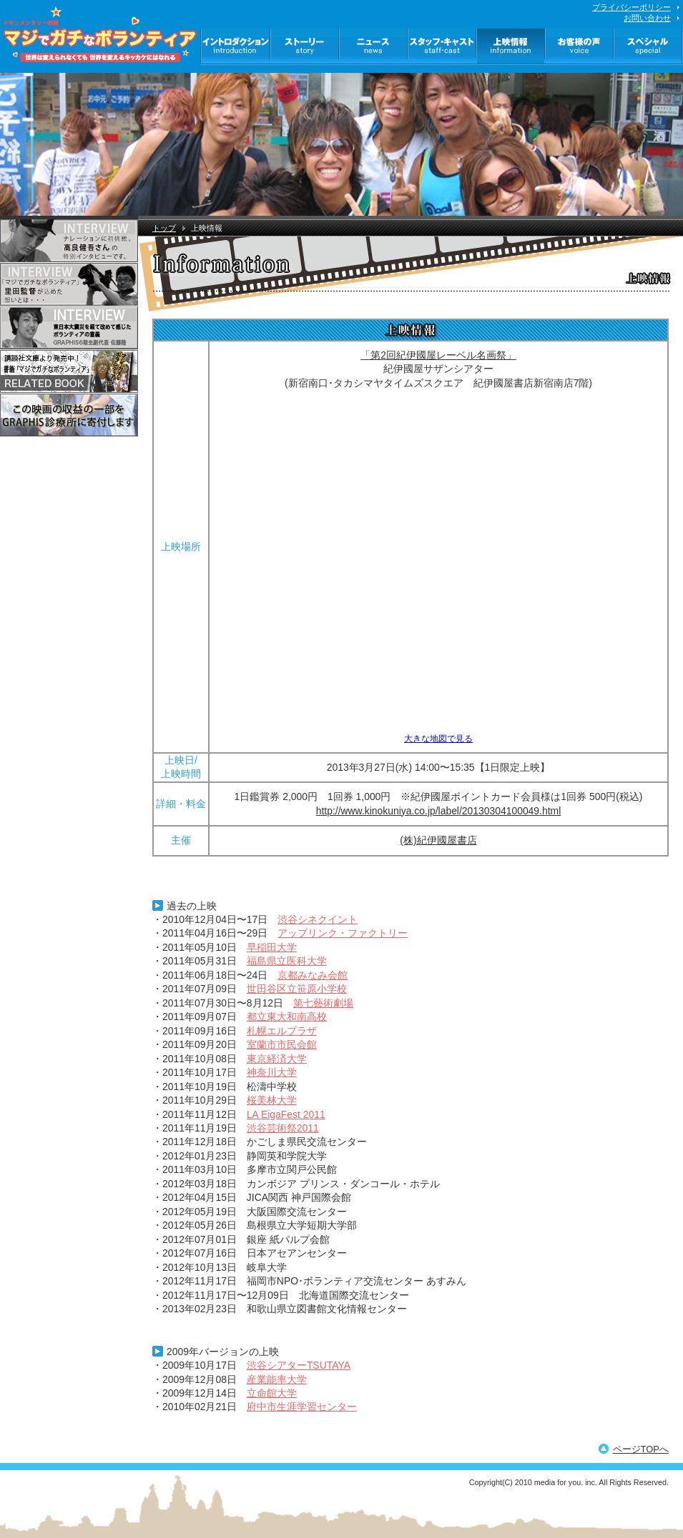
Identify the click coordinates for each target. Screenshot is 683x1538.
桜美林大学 (272, 1100)
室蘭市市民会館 (282, 1044)
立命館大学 (272, 1393)
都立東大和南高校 (287, 1016)
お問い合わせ (647, 18)
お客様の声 (580, 47)
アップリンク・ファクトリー (342, 933)
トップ (164, 228)
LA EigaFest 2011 (286, 1114)
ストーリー (305, 47)
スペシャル (648, 47)
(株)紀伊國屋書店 (438, 840)
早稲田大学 (272, 947)
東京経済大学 (277, 1058)
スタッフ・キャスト (442, 47)
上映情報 (511, 47)
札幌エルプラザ (282, 1031)
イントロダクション (235, 47)
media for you (557, 1482)
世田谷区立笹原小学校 (297, 988)
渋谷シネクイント (317, 919)
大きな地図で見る (438, 738)
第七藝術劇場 (323, 1003)
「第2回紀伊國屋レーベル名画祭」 (438, 355)
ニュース (374, 47)
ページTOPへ (641, 1449)
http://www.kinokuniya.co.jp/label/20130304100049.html (438, 811)
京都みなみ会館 (312, 975)
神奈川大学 (272, 1072)
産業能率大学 (277, 1379)
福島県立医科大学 (287, 961)
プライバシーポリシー (631, 7)
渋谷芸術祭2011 (283, 1128)
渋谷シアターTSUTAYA (298, 1365)
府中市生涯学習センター (302, 1406)
